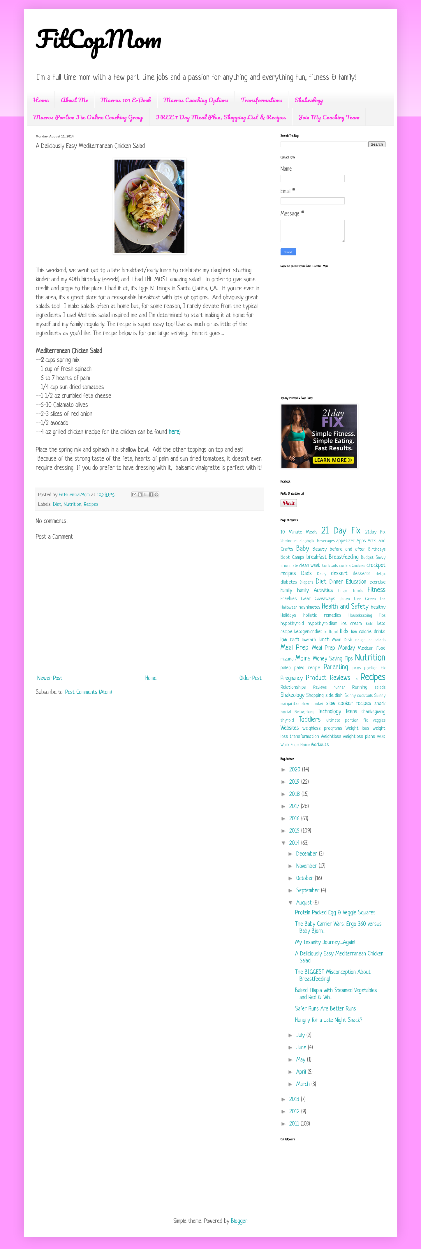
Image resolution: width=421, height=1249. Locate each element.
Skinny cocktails (358, 695)
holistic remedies (322, 615)
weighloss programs (322, 728)
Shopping (315, 695)
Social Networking (297, 712)
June (302, 1048)
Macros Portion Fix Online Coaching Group (88, 117)
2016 (295, 819)
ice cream (351, 623)
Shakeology (309, 100)
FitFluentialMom (75, 495)
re (355, 678)
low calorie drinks (368, 632)
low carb (290, 640)
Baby (302, 549)
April (302, 1072)
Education (356, 582)
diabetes (289, 582)
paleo (286, 668)
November (307, 866)
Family (286, 591)
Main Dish (342, 640)
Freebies (289, 599)
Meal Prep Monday (333, 648)
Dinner (336, 582)
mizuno (287, 659)
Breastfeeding (344, 557)
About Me (74, 100)
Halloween (289, 607)
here (174, 432)
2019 (295, 782)
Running (359, 687)
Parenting (336, 667)
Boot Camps (292, 557)
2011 (295, 1124)
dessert (339, 574)
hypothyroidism (322, 623)
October (305, 879)
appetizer (345, 541)
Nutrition (72, 504)
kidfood (331, 632)
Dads (306, 574)
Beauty (320, 549)
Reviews (320, 687)
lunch (324, 640)
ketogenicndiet (308, 632)
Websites (290, 728)
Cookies (358, 565)
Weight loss (357, 728)
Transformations (261, 100)
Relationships (293, 687)
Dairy (321, 574)
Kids (344, 632)
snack (379, 703)
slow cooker (313, 704)
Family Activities (315, 591)
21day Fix (375, 532)
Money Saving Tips (333, 659)
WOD (381, 736)
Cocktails (330, 565)
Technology (329, 712)
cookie (344, 565)
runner (339, 687)
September (308, 891)
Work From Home (295, 745)
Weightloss (331, 736)
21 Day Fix (340, 531)
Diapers (306, 582)
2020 (295, 770)
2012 (295, 1112)
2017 (295, 807)
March (303, 1085)
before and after (347, 549)
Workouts (320, 745)
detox (380, 574)
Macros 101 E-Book (126, 100)
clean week (309, 565)
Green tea (375, 599)
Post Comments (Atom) (88, 693)
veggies (379, 720)
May (301, 1060)
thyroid (287, 720)
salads (380, 687)
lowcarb (309, 640)
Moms (302, 659)
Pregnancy (292, 679)
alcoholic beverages (317, 541)
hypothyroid (292, 623)
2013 (295, 1100)
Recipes (91, 504)
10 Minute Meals (299, 532)
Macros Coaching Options (195, 100)
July (301, 1036)
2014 (295, 843)
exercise (377, 582)
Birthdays (376, 549)
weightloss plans (359, 736)
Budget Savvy (373, 557)
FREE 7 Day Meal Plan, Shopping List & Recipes (221, 117)
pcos (357, 668)
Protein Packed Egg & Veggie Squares (335, 913)
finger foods (350, 591)
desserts (362, 574)
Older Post (250, 679)
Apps (361, 541)
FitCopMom (99, 38)
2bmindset (289, 541)
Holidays (288, 615)
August (304, 903)
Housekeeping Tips (366, 615)
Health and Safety (345, 607)
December (307, 854)
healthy (378, 607)
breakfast (316, 557)
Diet (57, 504)
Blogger (239, 1221)
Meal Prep (295, 648)
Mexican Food (371, 648)
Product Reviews (328, 678)
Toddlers (309, 720)
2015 (295, 831)
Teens (351, 712)
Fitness (376, 590)
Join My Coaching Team (329, 117)
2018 (295, 795)
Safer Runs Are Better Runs (325, 1009)
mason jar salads (370, 640)
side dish (334, 695)
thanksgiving (373, 712)
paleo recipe (307, 668)
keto (370, 623)
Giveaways (325, 599)
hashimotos (309, 607)
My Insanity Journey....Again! (325, 943)
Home (41, 100)
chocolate (289, 565)
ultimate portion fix (347, 720)
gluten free (350, 599)
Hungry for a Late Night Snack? (328, 1020)
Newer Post (49, 679)
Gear (306, 599)
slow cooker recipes (348, 704)
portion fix (374, 668)
